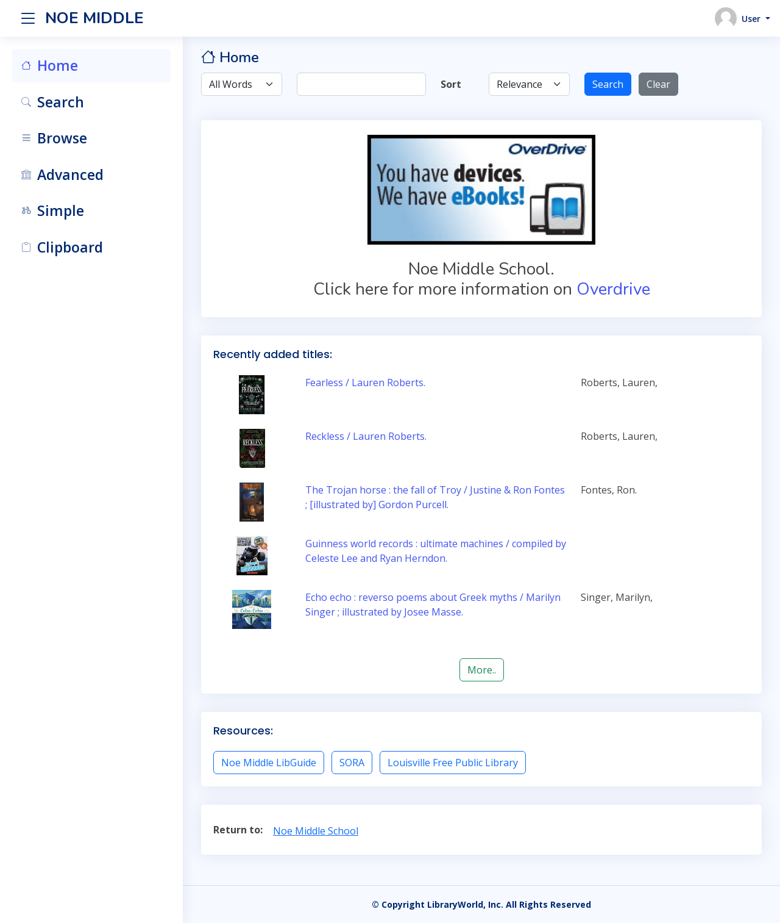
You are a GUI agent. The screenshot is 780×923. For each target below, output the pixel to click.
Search (607, 84)
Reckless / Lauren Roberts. (366, 436)
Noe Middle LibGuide (268, 762)
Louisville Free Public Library (453, 762)
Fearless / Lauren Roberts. (365, 382)
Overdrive (613, 289)
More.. (481, 670)
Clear (658, 84)
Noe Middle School (315, 831)
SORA (351, 762)
